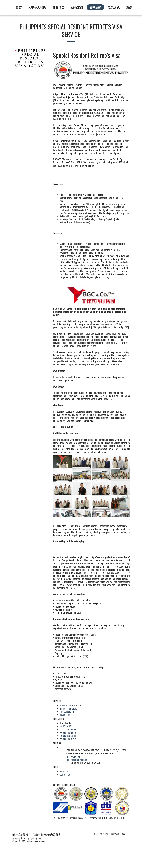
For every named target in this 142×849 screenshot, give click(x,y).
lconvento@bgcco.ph (77, 759)
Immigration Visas (68, 708)
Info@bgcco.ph (74, 756)
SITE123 (22, 841)
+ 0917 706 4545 (68, 732)
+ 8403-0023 (66, 726)
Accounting (65, 714)
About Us (64, 771)
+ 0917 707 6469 (68, 738)
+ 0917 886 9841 (68, 735)
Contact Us (65, 774)
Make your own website (36, 841)
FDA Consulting (67, 711)
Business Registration (70, 705)
